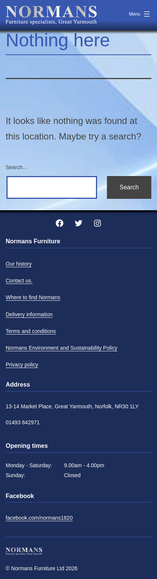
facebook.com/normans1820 (39, 518)
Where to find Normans (33, 297)
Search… (17, 167)
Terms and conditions (31, 331)
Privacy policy (22, 365)
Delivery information (29, 314)
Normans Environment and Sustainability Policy (61, 348)
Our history (18, 264)
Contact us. (19, 281)
